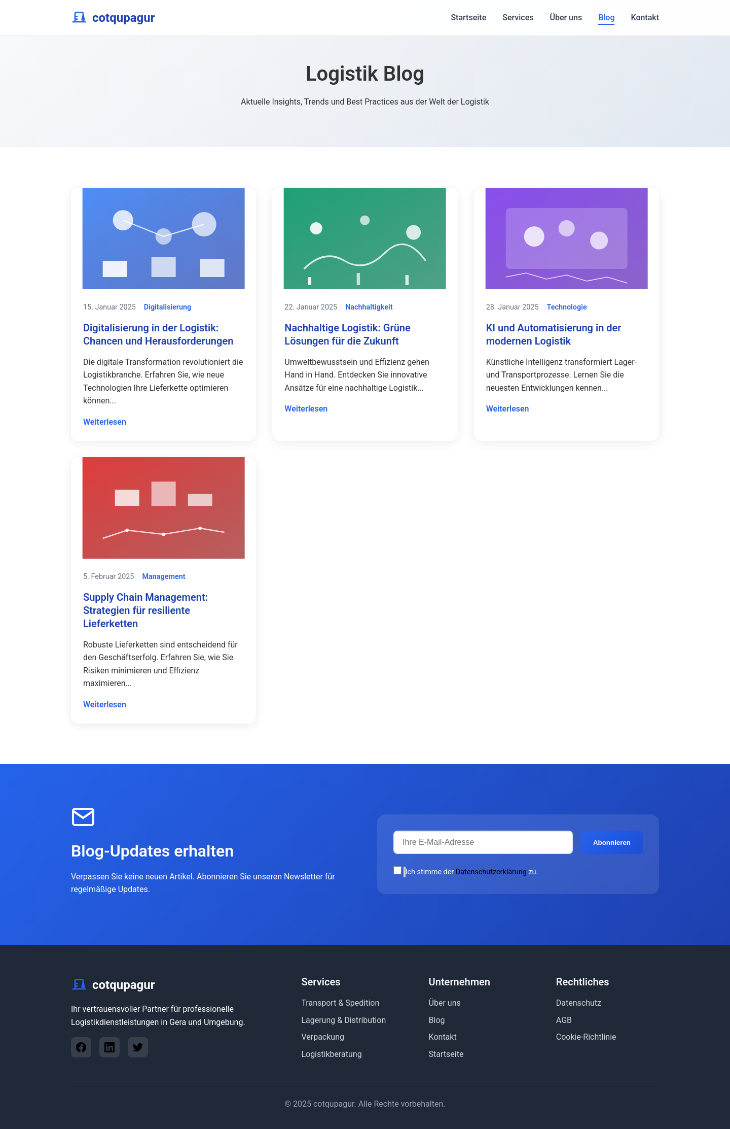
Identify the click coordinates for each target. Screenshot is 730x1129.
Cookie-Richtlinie (586, 1037)
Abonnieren (612, 842)
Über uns (566, 17)
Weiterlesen (104, 422)
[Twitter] (138, 1047)
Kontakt (645, 17)
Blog (606, 17)
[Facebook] (81, 1047)
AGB (564, 1020)
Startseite (468, 17)
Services (517, 17)
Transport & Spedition (340, 1003)
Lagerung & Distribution (343, 1020)
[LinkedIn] (109, 1047)
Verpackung (322, 1037)
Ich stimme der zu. (465, 871)
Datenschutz (578, 1003)
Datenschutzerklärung (491, 872)
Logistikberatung (331, 1054)
